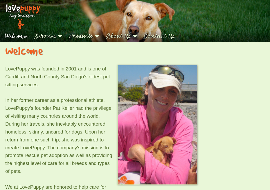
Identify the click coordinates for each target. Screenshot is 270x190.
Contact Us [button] (159, 36)
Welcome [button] (16, 36)
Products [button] (81, 36)
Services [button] (45, 36)
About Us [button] (118, 36)
